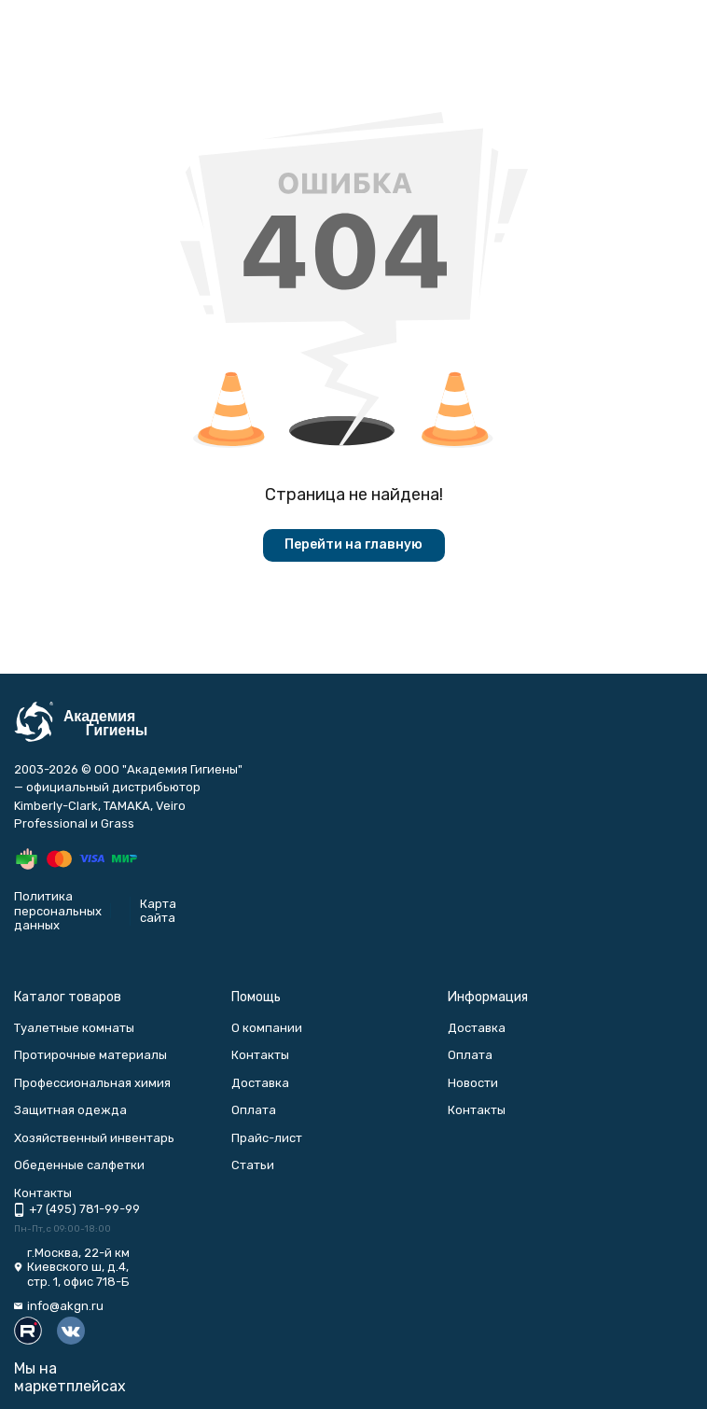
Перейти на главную (353, 544)
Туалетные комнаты (74, 1028)
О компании (266, 1028)
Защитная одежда (70, 1110)
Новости (473, 1083)
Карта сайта (158, 911)
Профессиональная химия (92, 1083)
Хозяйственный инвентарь (94, 1138)
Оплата (253, 1110)
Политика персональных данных (58, 910)
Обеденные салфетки (79, 1165)
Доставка (260, 1083)
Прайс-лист (266, 1138)
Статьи (252, 1165)
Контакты (260, 1055)
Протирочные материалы (90, 1055)
